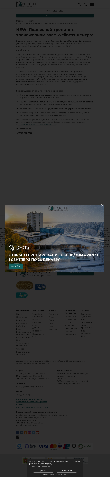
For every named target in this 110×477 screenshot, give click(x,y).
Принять (43, 470)
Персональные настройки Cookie (55, 474)
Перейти (16, 266)
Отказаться (67, 470)
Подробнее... (46, 467)
